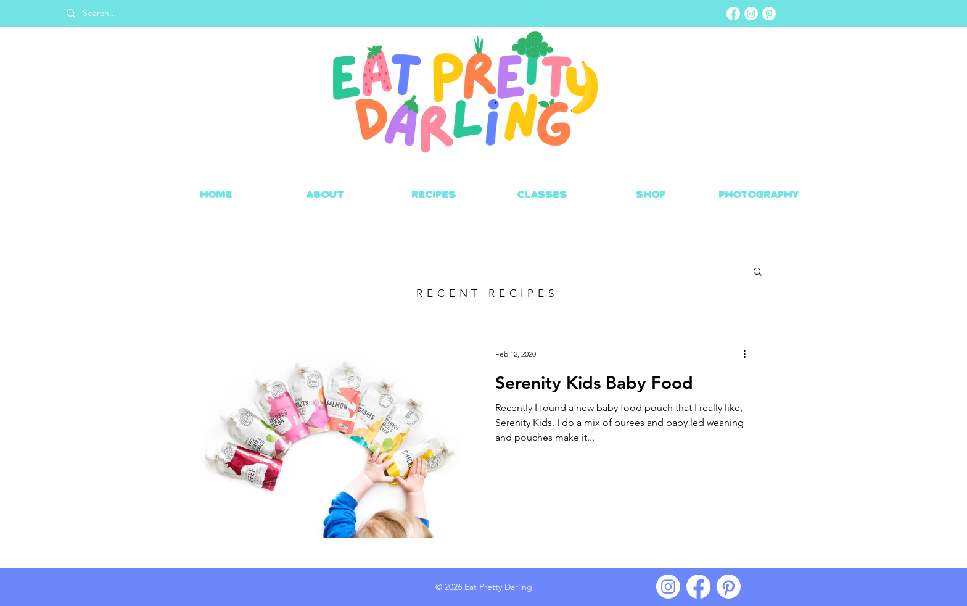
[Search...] (273, 13)
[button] (757, 272)
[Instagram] (751, 13)
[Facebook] (733, 13)
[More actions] (748, 353)
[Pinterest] (769, 13)
